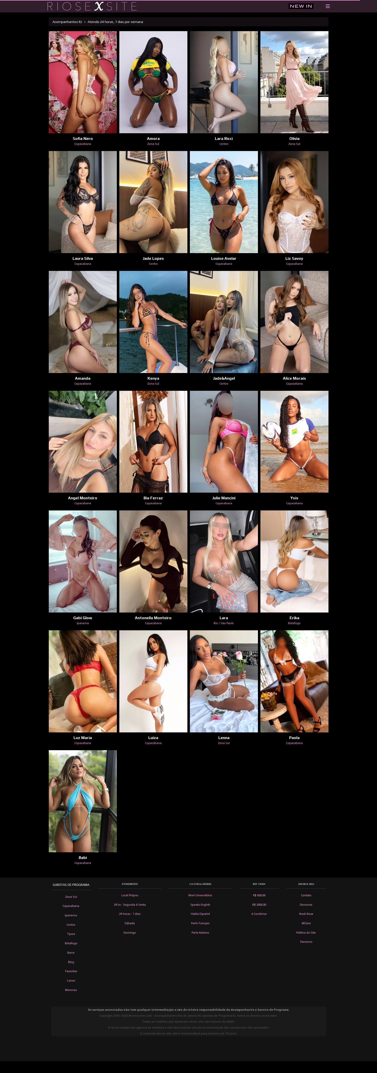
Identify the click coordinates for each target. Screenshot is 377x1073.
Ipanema (71, 915)
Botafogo (71, 943)
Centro (71, 924)
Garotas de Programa (71, 885)
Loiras (71, 980)
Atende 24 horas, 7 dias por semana (115, 22)
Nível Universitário (200, 895)
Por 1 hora (259, 884)
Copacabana (71, 905)
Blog (71, 962)
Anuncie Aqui (306, 884)
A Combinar (259, 913)
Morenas (71, 989)
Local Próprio (129, 895)
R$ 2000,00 (259, 904)
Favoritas (71, 971)
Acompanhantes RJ (67, 22)
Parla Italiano (200, 932)
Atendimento (130, 884)
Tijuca (71, 933)
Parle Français (200, 923)
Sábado (130, 923)
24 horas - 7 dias (129, 913)
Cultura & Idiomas (200, 884)
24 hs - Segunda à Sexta (130, 904)
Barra (71, 952)
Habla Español (200, 913)
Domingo (130, 932)
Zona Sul (71, 896)
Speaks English (200, 904)
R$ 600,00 (259, 895)
